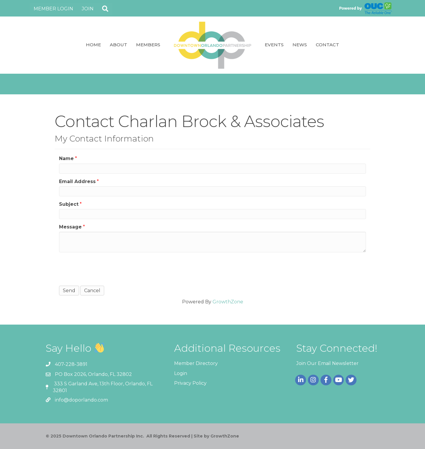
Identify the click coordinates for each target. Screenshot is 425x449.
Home (93, 44)
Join (88, 8)
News (299, 44)
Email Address (77, 181)
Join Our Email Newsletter (327, 363)
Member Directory (196, 363)
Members (148, 44)
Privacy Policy (190, 383)
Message (70, 227)
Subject (69, 204)
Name (66, 158)
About (118, 44)
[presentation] (104, 268)
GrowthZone (227, 302)
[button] (105, 9)
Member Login (53, 8)
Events (274, 44)
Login (180, 373)
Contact (327, 44)
